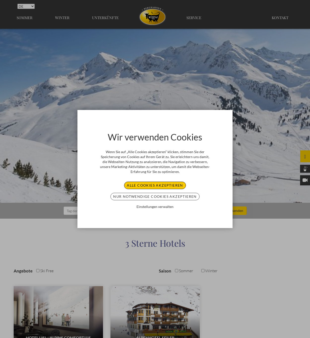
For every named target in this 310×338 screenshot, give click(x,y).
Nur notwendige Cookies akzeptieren (155, 196)
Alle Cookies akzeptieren (155, 185)
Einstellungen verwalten (155, 206)
